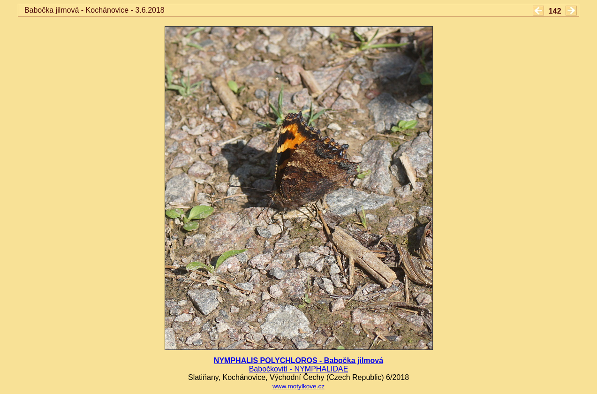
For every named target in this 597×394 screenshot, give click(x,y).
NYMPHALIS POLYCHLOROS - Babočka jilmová (298, 360)
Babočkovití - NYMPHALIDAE (298, 369)
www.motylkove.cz (298, 386)
